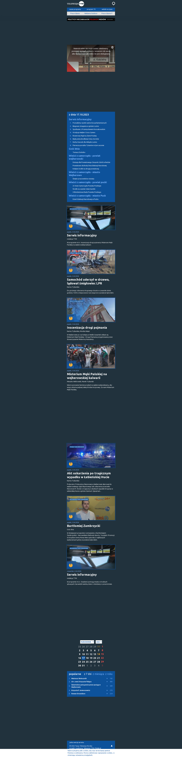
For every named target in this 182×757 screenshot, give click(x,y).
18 (87, 658)
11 (87, 654)
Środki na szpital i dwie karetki (84, 189)
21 (98, 658)
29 (94, 646)
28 (91, 646)
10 (83, 654)
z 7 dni (87, 673)
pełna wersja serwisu (77, 742)
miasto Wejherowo (76, 301)
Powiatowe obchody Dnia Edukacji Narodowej (90, 166)
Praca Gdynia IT (106, 13)
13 (94, 654)
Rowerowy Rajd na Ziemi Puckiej (82, 135)
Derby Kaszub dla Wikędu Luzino (82, 142)
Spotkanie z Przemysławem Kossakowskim (86, 129)
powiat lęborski (75, 253)
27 (87, 646)
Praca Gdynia (75, 13)
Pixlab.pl (98, 748)
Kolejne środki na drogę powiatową (86, 169)
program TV (91, 9)
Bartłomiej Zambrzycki (83, 526)
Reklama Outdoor (91, 13)
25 (79, 646)
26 (83, 646)
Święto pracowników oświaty (83, 179)
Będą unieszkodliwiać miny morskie (83, 139)
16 (79, 658)
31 (83, 665)
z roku (108, 673)
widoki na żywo (107, 9)
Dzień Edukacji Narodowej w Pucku (85, 199)
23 (79, 661)
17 (83, 658)
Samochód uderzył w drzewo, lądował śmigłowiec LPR (88, 281)
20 (94, 658)
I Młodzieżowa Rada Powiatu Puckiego (87, 192)
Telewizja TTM (89, 748)
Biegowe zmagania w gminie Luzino (83, 126)
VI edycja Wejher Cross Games (81, 132)
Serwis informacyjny (80, 119)
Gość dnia (74, 148)
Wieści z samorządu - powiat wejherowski (84, 157)
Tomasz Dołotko (79, 152)
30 (79, 665)
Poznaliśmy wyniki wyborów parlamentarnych (87, 123)
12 (91, 654)
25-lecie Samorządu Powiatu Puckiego (87, 186)
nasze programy (75, 9)
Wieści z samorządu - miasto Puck (87, 195)
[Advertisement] (91, 32)
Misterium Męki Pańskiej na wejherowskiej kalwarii (87, 376)
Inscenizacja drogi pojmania (87, 327)
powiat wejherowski (77, 447)
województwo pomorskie (79, 209)
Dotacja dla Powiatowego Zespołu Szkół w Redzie (91, 162)
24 (83, 661)
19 (91, 658)
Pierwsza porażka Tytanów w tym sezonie (85, 145)
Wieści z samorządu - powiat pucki (88, 182)
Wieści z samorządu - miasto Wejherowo (84, 174)
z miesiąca (98, 673)
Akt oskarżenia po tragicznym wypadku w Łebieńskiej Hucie (89, 475)
